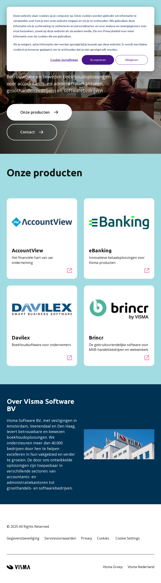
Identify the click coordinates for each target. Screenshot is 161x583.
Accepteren (98, 60)
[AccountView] (69, 270)
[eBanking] (147, 270)
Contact (27, 131)
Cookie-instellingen (64, 60)
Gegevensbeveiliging (23, 538)
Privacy (86, 538)
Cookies (103, 538)
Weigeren (131, 60)
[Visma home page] (18, 567)
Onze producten (35, 112)
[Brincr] (147, 358)
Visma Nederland (141, 567)
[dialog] (80, 39)
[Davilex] (69, 358)
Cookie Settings (128, 538)
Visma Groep (113, 567)
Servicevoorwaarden (60, 538)
